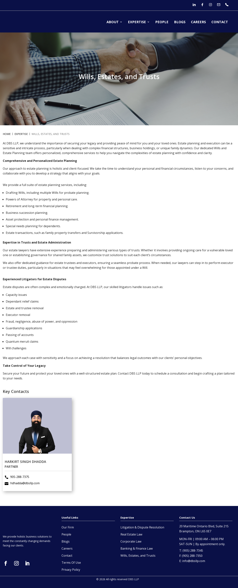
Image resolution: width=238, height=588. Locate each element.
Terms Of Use (71, 563)
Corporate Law (130, 541)
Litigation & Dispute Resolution (142, 527)
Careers (67, 548)
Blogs (66, 541)
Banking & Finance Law (136, 548)
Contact (67, 555)
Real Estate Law (131, 534)
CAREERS (198, 22)
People (66, 534)
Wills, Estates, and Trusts (137, 555)
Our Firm (68, 527)
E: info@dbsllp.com (192, 561)
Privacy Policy (71, 570)
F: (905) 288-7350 (190, 556)
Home (7, 134)
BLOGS (179, 22)
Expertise (21, 134)
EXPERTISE (137, 22)
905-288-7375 (26, 462)
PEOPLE (161, 22)
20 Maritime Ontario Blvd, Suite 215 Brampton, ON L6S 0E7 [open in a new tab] (204, 528)
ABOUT (113, 22)
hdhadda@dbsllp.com (29, 466)
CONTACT (219, 22)
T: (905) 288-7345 (191, 550)
